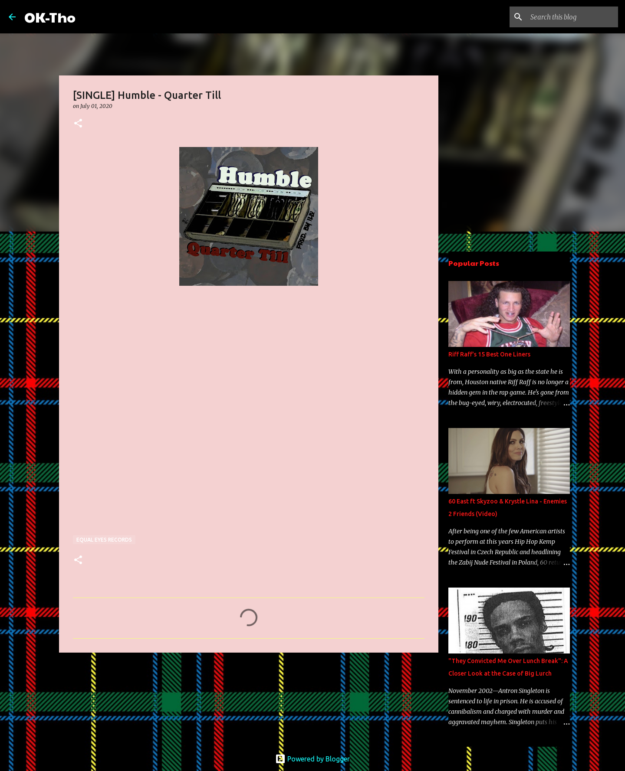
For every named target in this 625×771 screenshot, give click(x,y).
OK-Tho (50, 16)
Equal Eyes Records (104, 539)
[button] (78, 124)
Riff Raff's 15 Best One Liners (489, 354)
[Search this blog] (572, 17)
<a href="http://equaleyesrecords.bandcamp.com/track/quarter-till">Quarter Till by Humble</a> (149, 432)
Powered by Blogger (312, 759)
